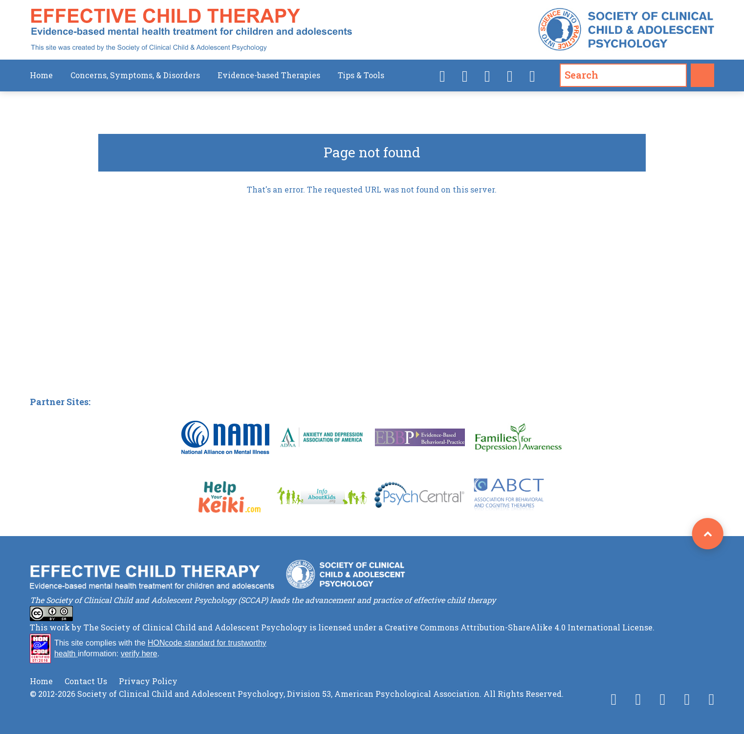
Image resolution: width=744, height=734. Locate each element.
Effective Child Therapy (191, 29)
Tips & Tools (361, 75)
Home (41, 75)
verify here (139, 653)
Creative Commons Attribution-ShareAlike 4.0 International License (519, 627)
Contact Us (86, 681)
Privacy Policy (148, 681)
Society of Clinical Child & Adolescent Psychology (626, 30)
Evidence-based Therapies (269, 75)
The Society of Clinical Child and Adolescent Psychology (195, 627)
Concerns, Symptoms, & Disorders (135, 75)
